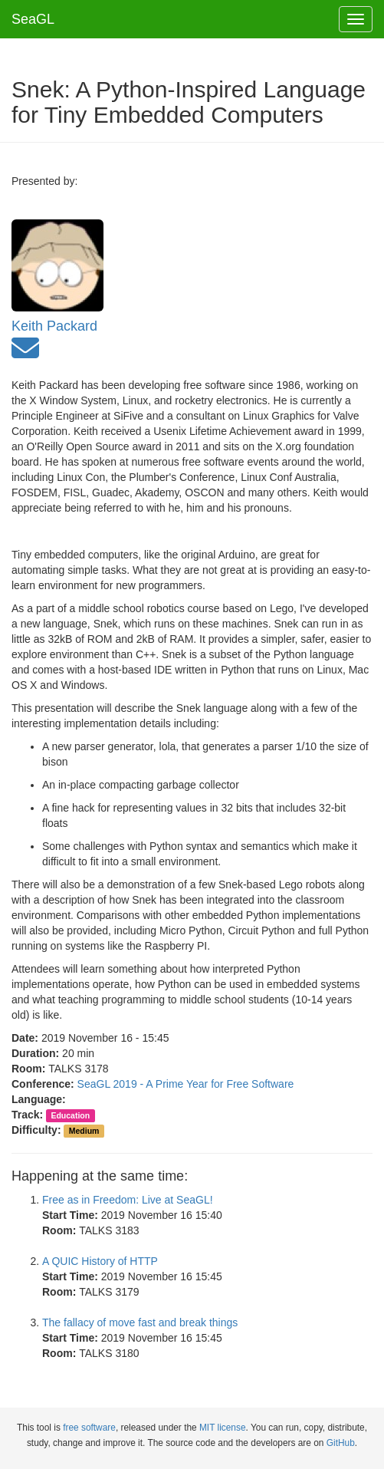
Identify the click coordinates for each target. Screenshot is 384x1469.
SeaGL (32, 19)
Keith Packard (54, 326)
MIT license (222, 1427)
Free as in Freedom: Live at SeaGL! (127, 1200)
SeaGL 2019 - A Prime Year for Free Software (185, 1084)
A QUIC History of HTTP (100, 1261)
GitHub (341, 1443)
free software (89, 1427)
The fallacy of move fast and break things (140, 1322)
